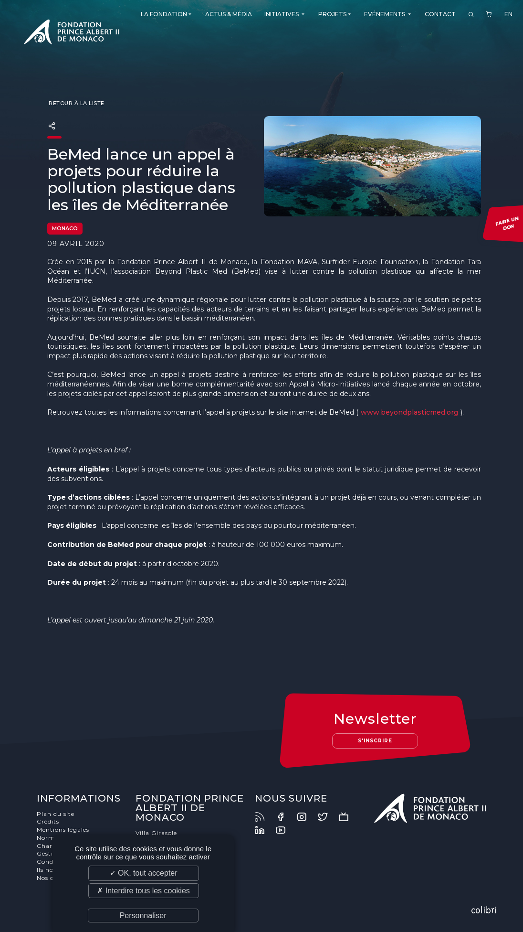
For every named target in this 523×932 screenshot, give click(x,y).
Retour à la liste (76, 103)
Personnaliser (143, 915)
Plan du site (55, 813)
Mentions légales (63, 829)
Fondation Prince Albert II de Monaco (71, 33)
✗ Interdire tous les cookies (143, 891)
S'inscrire (375, 741)
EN (508, 14)
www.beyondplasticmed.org (409, 412)
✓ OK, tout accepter (144, 873)
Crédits (48, 821)
